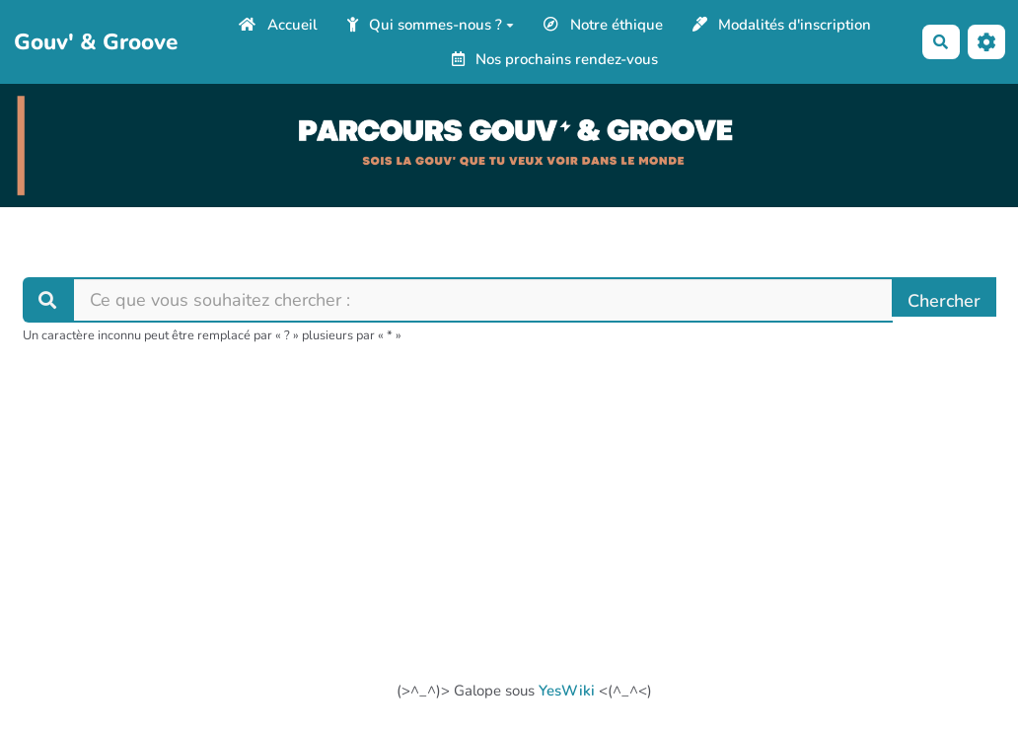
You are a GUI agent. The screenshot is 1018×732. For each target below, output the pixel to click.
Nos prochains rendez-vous (555, 59)
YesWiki (567, 690)
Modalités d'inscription (782, 25)
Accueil (278, 25)
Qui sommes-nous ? (431, 25)
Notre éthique (603, 25)
